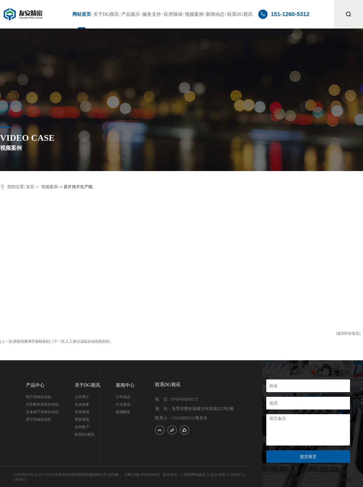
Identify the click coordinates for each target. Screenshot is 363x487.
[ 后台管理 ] (217, 475)
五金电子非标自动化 (42, 412)
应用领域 (173, 14)
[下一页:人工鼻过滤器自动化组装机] (81, 341)
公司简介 (82, 397)
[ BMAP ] (235, 475)
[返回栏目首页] (348, 333)
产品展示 (130, 14)
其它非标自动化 (38, 419)
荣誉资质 (82, 419)
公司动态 (123, 397)
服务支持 (151, 14)
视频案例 (194, 14)
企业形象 (82, 404)
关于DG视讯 (106, 14)
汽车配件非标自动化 (42, 404)
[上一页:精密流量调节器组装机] (25, 341)
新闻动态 (215, 14)
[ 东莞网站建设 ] (194, 475)
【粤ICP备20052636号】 (142, 475)
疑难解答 (123, 412)
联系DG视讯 (240, 14)
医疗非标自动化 (38, 397)
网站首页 (81, 14)
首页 (30, 187)
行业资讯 (123, 404)
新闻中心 (125, 385)
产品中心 (35, 385)
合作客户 (82, 427)
